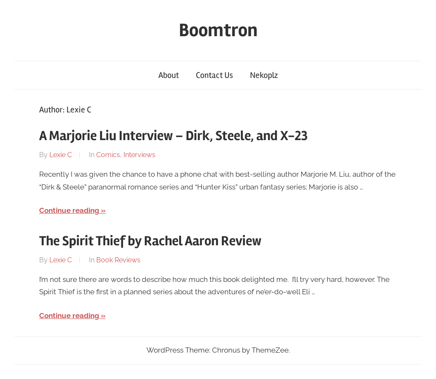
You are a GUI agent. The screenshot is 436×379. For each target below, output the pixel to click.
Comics (108, 155)
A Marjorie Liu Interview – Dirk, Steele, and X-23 (173, 135)
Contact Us (214, 75)
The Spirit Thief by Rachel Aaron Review (150, 241)
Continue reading (69, 210)
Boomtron (218, 30)
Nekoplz (264, 75)
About (168, 75)
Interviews (139, 155)
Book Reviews (118, 260)
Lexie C (60, 155)
